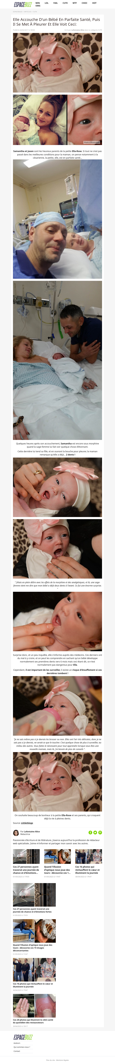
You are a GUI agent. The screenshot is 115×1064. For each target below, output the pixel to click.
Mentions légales (62, 1060)
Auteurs (17, 1043)
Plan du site (50, 1060)
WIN (37, 3)
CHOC (84, 3)
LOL (46, 3)
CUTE (65, 3)
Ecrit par (75, 30)
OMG (37, 5)
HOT (94, 3)
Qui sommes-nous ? (22, 1047)
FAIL (55, 3)
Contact (17, 1051)
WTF (75, 3)
